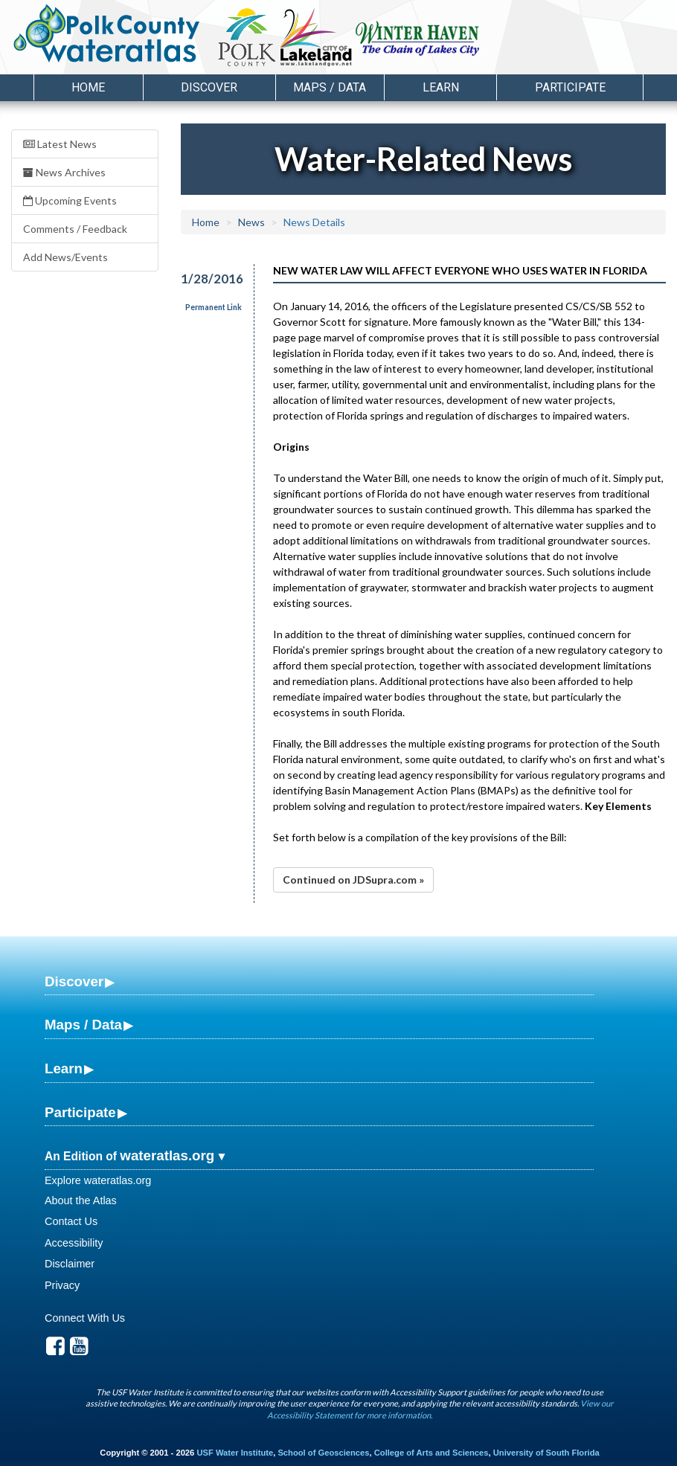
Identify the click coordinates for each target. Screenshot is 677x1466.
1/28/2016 (209, 278)
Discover (74, 981)
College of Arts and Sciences (431, 1452)
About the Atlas (81, 1200)
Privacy (62, 1285)
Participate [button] (570, 87)
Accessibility (74, 1243)
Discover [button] (209, 87)
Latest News (60, 144)
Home (88, 87)
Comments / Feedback (75, 228)
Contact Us (71, 1221)
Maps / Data (83, 1024)
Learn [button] (441, 87)
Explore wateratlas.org (98, 1180)
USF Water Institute (234, 1452)
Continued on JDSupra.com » (353, 879)
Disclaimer (69, 1264)
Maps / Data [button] (329, 87)
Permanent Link (213, 307)
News (251, 222)
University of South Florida (546, 1452)
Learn (64, 1068)
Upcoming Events (70, 200)
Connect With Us (85, 1318)
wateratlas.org (167, 1155)
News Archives (64, 172)
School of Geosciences (323, 1452)
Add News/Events (65, 257)
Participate (80, 1112)
